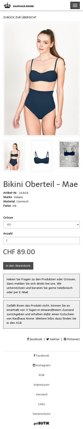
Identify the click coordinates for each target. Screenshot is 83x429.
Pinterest (72, 339)
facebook (34, 339)
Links (41, 404)
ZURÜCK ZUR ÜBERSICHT (19, 17)
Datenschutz (41, 414)
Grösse (8, 217)
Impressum (41, 385)
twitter (53, 339)
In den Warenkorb (18, 266)
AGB (19, 323)
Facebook (41, 355)
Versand (41, 394)
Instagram (41, 365)
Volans (18, 197)
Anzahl (7, 233)
